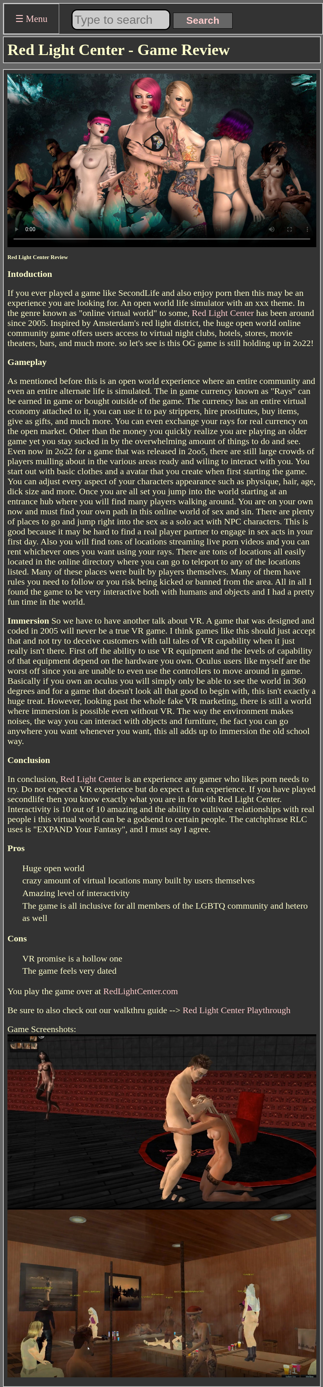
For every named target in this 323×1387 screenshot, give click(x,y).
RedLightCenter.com (140, 991)
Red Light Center (223, 313)
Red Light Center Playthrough (237, 1010)
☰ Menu (31, 19)
